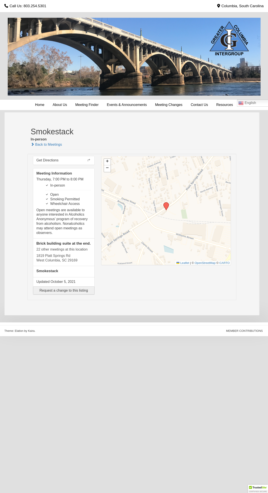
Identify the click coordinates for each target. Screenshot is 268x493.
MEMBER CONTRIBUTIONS (244, 330)
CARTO (224, 263)
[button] (63, 290)
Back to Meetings (46, 144)
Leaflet (182, 263)
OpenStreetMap (205, 263)
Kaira (31, 330)
